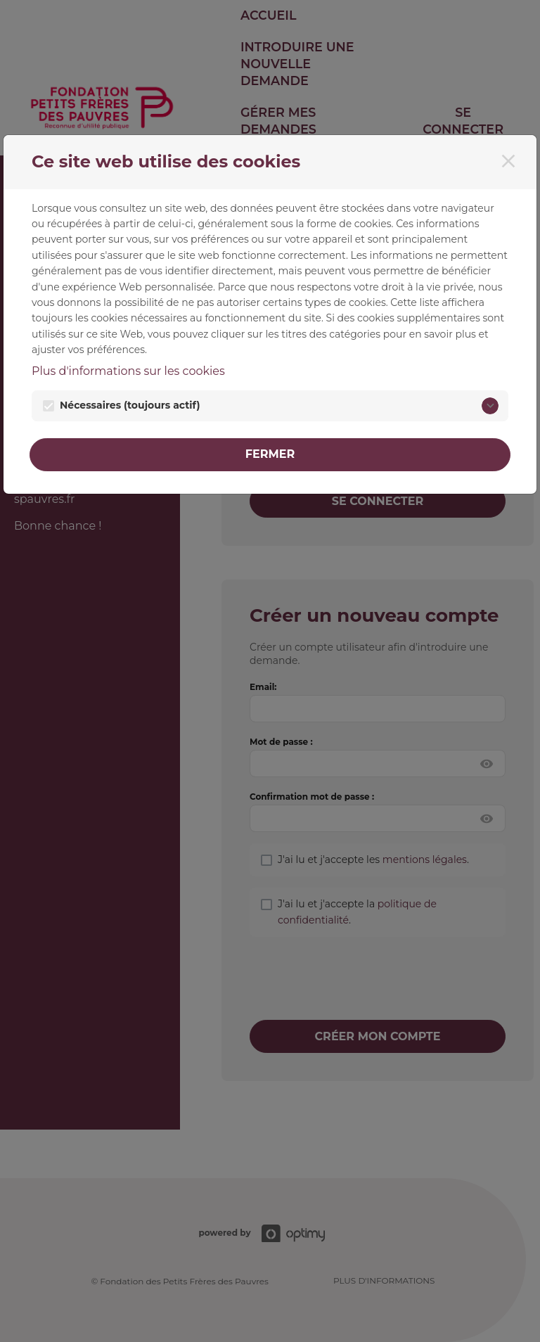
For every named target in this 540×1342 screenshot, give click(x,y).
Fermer (270, 454)
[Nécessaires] (490, 405)
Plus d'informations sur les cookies (128, 371)
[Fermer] (508, 161)
